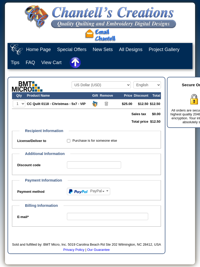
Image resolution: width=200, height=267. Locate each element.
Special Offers (71, 49)
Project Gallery (164, 49)
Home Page (38, 49)
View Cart (51, 62)
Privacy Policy (73, 250)
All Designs (130, 49)
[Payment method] (88, 191)
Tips (15, 62)
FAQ (30, 62)
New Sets (103, 49)
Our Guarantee (98, 250)
